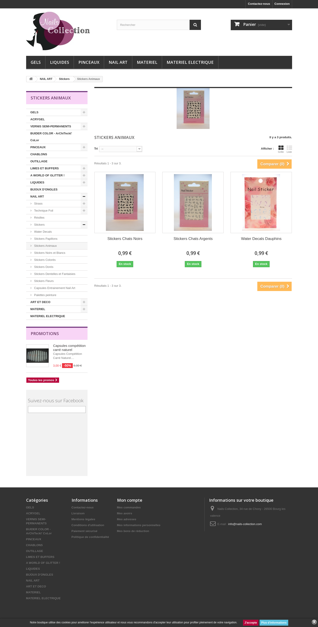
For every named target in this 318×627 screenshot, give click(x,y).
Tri (96, 148)
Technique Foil (43, 210)
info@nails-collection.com (245, 524)
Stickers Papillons (45, 238)
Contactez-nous (259, 3)
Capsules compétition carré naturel (69, 348)
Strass (38, 203)
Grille (281, 149)
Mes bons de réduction (133, 531)
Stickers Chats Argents (193, 239)
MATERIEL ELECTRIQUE (190, 62)
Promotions (45, 333)
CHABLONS (38, 154)
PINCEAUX (88, 62)
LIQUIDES (59, 62)
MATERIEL (147, 62)
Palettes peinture (44, 295)
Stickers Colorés (44, 260)
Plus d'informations (274, 622)
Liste (289, 149)
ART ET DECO (40, 302)
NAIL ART (118, 62)
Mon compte (129, 500)
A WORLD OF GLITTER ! (47, 175)
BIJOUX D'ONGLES (44, 189)
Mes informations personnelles (138, 525)
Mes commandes (129, 507)
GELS (36, 62)
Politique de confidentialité (90, 537)
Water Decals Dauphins (261, 239)
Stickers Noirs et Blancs (49, 252)
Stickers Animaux (45, 245)
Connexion (282, 3)
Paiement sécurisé (85, 531)
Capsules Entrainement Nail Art (54, 288)
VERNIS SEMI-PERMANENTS (50, 126)
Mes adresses (126, 519)
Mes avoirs (124, 513)
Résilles (39, 217)
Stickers (39, 224)
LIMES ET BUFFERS (44, 168)
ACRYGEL (37, 119)
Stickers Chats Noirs (125, 239)
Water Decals (42, 231)
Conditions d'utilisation (88, 525)
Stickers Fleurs (43, 281)
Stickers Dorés (43, 267)
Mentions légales (83, 519)
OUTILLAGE (39, 161)
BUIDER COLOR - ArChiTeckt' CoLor (51, 137)
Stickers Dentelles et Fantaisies (54, 274)
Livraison (78, 513)
